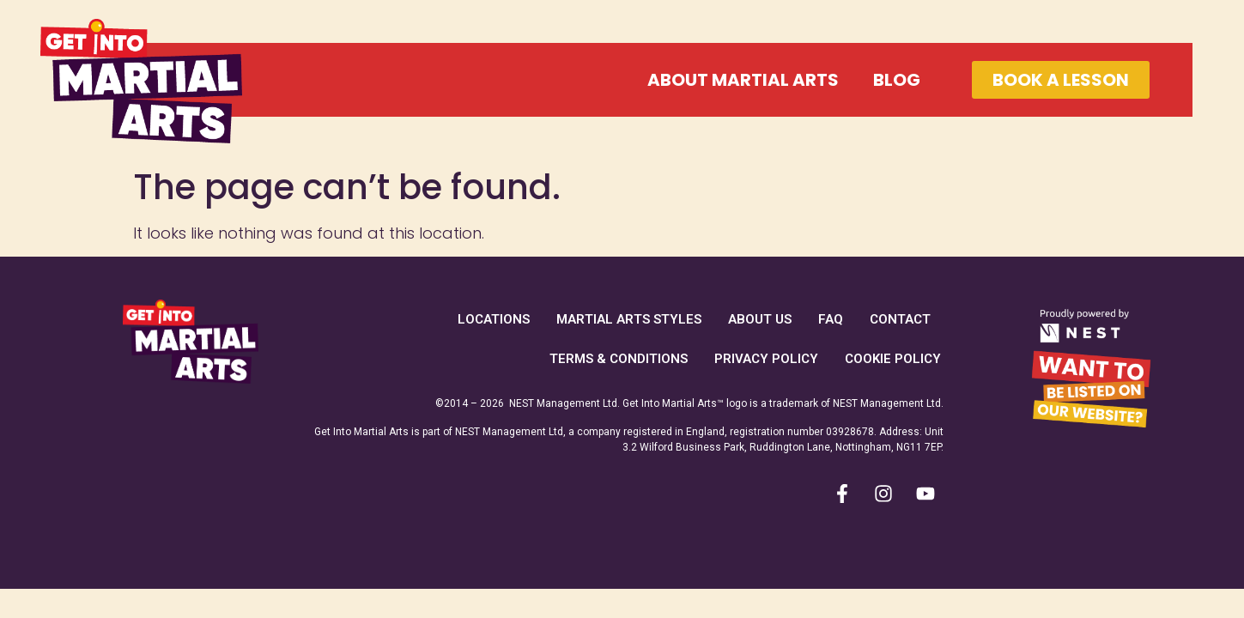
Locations (494, 319)
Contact (900, 319)
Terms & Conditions (618, 359)
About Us (760, 319)
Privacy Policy (766, 359)
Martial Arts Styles (628, 319)
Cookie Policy (893, 359)
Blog (896, 80)
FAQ (830, 319)
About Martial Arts (743, 80)
